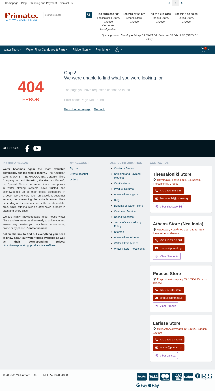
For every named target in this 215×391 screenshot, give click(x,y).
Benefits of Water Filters (128, 205)
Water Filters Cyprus (126, 194)
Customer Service (125, 211)
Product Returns (124, 188)
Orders (74, 179)
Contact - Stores (124, 168)
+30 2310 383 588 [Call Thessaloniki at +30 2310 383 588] (168, 190)
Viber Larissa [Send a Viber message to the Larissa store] (165, 355)
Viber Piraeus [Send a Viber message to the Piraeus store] (165, 305)
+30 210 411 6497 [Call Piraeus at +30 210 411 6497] (168, 289)
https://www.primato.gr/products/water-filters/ (29, 245)
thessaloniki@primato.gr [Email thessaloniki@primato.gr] (172, 198)
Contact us (66, 3)
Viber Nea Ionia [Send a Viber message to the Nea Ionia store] (166, 256)
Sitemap (119, 231)
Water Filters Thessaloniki (129, 248)
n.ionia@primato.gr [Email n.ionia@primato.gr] (168, 248)
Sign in (74, 168)
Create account (79, 173)
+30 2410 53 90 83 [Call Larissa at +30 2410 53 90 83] (168, 339)
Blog (24, 3)
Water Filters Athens (126, 243)
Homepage (11, 3)
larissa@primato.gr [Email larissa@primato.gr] (168, 347)
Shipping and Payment (43, 3)
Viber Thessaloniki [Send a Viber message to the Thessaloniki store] (168, 206)
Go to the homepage (77, 109)
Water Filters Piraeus (126, 237)
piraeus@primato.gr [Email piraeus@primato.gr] (169, 297)
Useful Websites (124, 216)
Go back (99, 109)
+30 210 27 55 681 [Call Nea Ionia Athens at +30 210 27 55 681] (168, 240)
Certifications (122, 183)
